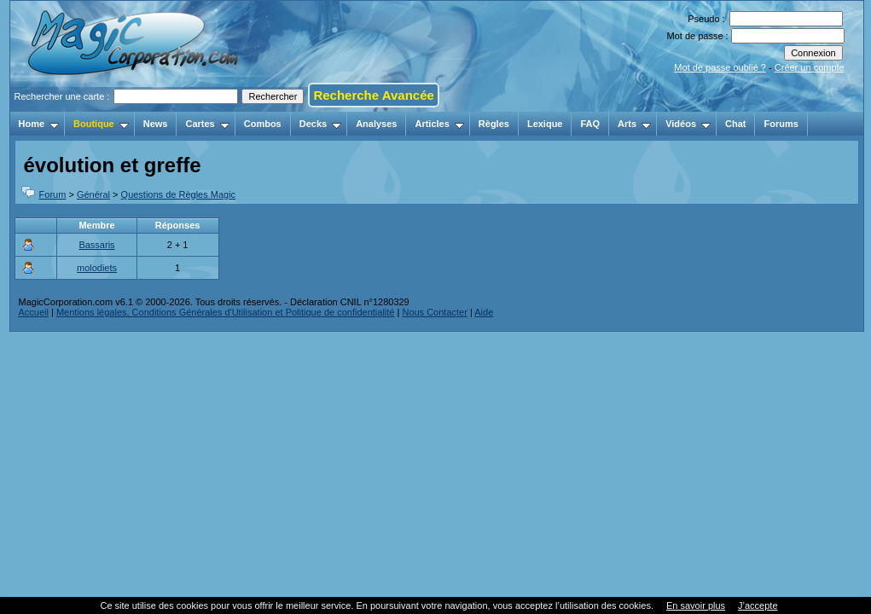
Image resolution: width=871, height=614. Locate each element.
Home (39, 124)
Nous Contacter (434, 312)
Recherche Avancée (373, 95)
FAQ (590, 124)
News (155, 124)
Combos (263, 124)
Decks (320, 124)
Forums (781, 124)
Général (93, 194)
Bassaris (96, 245)
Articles (439, 124)
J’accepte (757, 605)
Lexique (545, 124)
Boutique (101, 124)
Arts (634, 124)
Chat (735, 124)
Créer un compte (810, 67)
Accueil (34, 312)
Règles (494, 124)
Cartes (207, 124)
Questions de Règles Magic (178, 194)
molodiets (97, 268)
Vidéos (688, 124)
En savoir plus (695, 605)
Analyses (376, 124)
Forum (53, 194)
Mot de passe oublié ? (720, 67)
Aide (483, 312)
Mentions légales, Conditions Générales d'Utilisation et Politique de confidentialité (225, 312)
